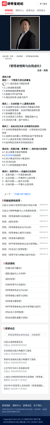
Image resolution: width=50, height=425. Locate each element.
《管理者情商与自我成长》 (20, 216)
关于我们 (37, 405)
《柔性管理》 (13, 221)
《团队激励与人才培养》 (15, 273)
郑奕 (11, 56)
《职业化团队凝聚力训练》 (16, 317)
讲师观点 (41, 10)
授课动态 (30, 10)
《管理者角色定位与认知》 (20, 227)
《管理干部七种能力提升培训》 (22, 254)
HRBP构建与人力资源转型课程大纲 (24, 210)
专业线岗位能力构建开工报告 (17, 350)
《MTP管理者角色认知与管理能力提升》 (23, 243)
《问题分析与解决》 (22, 193)
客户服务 (43, 3)
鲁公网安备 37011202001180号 (29, 422)
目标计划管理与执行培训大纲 (23, 205)
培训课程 (19, 56)
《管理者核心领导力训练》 (20, 232)
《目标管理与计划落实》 (15, 284)
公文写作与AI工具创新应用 (16, 368)
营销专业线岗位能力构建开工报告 (20, 359)
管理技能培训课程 (32, 56)
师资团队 (9, 10)
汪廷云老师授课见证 (13, 341)
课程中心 (19, 10)
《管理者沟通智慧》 (16, 238)
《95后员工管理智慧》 (18, 249)
